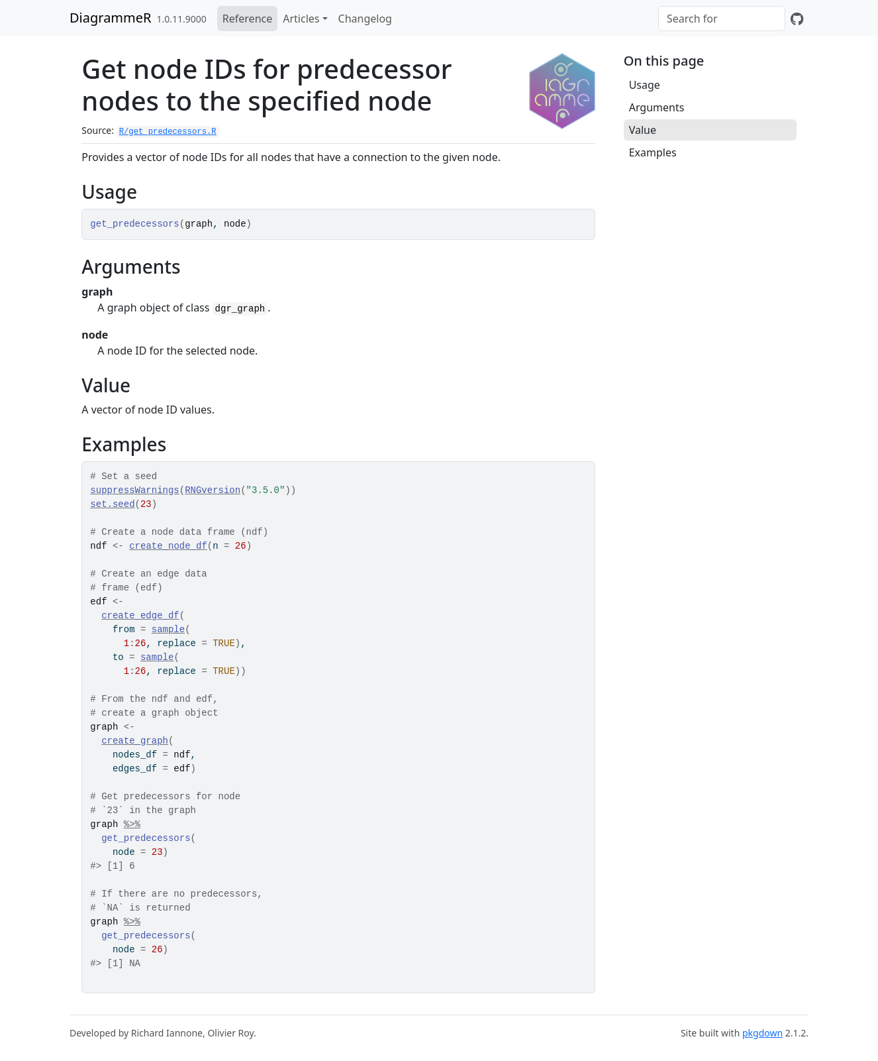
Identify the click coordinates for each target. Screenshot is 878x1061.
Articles (301, 18)
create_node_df (168, 546)
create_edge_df (140, 615)
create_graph (134, 741)
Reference (247, 18)
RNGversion (212, 490)
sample (168, 629)
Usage (644, 85)
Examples (653, 152)
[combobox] (721, 18)
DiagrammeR (110, 18)
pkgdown (762, 1033)
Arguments (657, 107)
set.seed (112, 504)
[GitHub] (796, 18)
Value (642, 130)
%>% (132, 824)
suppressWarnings (134, 490)
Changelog (365, 18)
